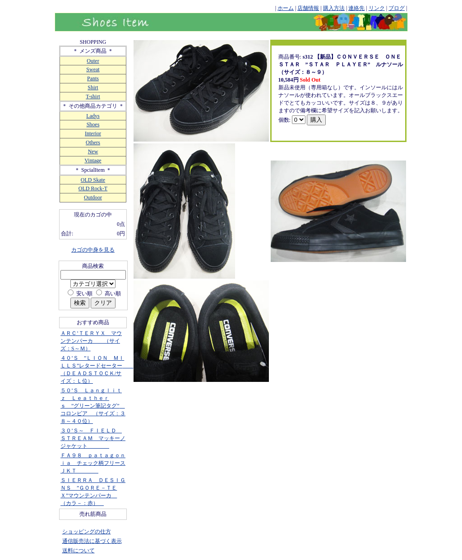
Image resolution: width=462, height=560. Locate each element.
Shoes (93, 124)
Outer (93, 61)
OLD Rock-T (93, 188)
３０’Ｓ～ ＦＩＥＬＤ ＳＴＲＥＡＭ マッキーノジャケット (92, 438)
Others (93, 142)
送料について (78, 550)
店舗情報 (308, 8)
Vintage (92, 160)
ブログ (396, 8)
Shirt (93, 87)
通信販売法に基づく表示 (92, 541)
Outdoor (93, 197)
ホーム (285, 8)
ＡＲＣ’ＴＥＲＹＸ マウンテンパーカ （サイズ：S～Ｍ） (91, 341)
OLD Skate (93, 180)
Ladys (92, 116)
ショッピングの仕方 (86, 531)
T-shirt (93, 96)
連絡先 (356, 8)
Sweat (92, 69)
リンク (377, 8)
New (93, 151)
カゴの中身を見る (93, 250)
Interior (93, 133)
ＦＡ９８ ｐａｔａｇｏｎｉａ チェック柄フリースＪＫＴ (92, 463)
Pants (93, 78)
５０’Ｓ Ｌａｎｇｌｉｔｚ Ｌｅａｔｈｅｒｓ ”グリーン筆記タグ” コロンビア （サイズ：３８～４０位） (92, 405)
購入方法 (334, 8)
